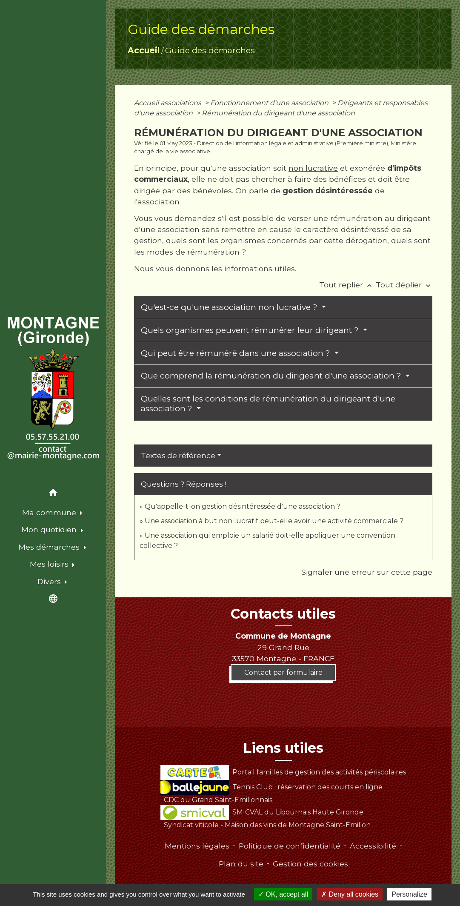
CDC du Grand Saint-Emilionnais (218, 800)
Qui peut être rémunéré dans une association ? (236, 353)
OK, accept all (283, 894)
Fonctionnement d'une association (270, 103)
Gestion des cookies (310, 863)
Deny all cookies (349, 894)
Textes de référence (178, 455)
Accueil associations (168, 103)
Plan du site (241, 863)
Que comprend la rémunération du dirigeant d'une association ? (272, 376)
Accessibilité (373, 845)
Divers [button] (50, 581)
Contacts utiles (283, 614)
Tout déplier (404, 284)
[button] (53, 494)
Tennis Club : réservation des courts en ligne (271, 787)
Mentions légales (197, 845)
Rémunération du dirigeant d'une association (278, 113)
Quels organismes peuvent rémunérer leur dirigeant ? (251, 330)
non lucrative (313, 167)
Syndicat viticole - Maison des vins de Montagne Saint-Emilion (267, 825)
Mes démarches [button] (50, 546)
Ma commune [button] (50, 512)
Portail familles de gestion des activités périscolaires (283, 772)
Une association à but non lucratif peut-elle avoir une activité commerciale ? (274, 521)
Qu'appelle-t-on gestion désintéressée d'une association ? (242, 506)
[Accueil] (53, 389)
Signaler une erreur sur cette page (366, 572)
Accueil (144, 50)
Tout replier (347, 284)
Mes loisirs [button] (50, 563)
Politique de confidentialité (289, 845)
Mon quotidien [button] (50, 529)
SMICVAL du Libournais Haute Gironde (261, 812)
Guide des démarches (210, 50)
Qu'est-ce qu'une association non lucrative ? (230, 307)
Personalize (409, 894)
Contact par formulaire (283, 672)
